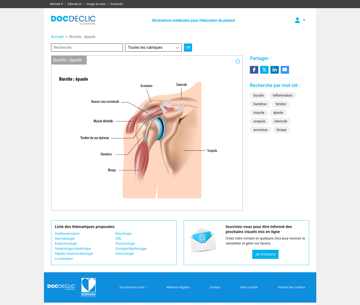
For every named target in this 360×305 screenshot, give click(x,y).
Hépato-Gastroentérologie (74, 254)
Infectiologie (124, 254)
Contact (215, 287)
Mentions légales (178, 287)
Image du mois (96, 4)
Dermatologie (65, 238)
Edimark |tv (75, 4)
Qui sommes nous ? (132, 287)
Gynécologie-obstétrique (73, 249)
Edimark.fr (56, 4)
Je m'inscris (265, 254)
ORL (118, 238)
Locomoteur (64, 259)
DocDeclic (116, 4)
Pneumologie (125, 243)
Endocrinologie (66, 243)
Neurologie (123, 233)
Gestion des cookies (291, 287)
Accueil (57, 36)
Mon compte (249, 287)
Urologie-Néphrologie (131, 249)
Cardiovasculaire (67, 233)
